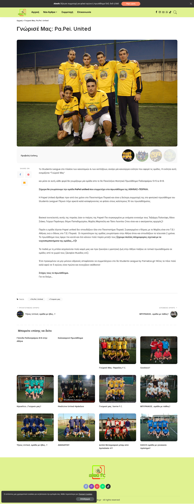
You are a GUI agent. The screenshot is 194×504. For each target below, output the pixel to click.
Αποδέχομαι (32, 498)
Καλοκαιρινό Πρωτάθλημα (71, 338)
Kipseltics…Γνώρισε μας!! (30, 406)
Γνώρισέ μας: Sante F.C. (111, 406)
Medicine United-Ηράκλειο (72, 406)
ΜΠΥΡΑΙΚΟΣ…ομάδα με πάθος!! (156, 406)
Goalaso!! (145, 368)
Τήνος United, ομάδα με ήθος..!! (33, 445)
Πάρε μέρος (131, 4)
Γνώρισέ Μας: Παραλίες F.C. (113, 368)
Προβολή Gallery (30, 155)
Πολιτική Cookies (14, 493)
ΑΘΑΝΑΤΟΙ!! (64, 445)
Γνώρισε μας (55, 300)
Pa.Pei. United (37, 300)
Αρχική (20, 21)
